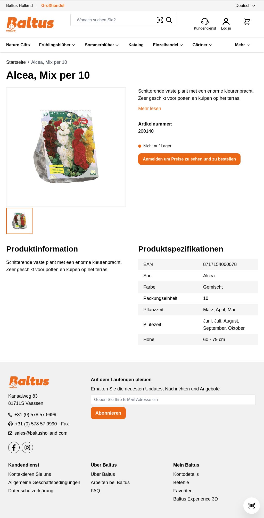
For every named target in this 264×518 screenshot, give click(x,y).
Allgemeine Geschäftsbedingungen (44, 482)
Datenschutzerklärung (30, 490)
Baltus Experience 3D (195, 499)
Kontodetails (186, 474)
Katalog (136, 45)
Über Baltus (103, 474)
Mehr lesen (149, 108)
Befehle (181, 482)
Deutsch (245, 5)
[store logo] (30, 24)
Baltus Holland (19, 5)
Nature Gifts (18, 45)
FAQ (95, 490)
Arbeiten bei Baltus (110, 482)
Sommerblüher (102, 45)
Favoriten (183, 490)
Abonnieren (108, 413)
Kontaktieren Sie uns (29, 474)
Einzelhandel (168, 45)
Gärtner (203, 45)
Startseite (16, 62)
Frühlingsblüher (57, 45)
